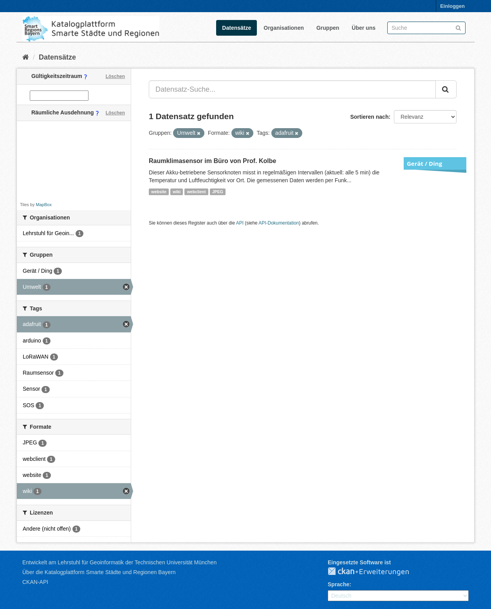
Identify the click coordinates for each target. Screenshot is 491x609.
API (240, 223)
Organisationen (284, 28)
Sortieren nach (369, 117)
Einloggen (452, 6)
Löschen (115, 76)
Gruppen (327, 28)
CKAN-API (35, 582)
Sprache (338, 584)
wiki (177, 191)
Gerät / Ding (424, 163)
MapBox (44, 204)
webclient (196, 191)
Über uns (363, 28)
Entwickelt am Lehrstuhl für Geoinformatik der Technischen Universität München (119, 562)
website (158, 191)
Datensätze (236, 28)
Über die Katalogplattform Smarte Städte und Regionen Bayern (98, 572)
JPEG (217, 191)
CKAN (375, 571)
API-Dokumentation (278, 223)
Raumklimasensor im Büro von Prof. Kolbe (212, 161)
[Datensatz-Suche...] (292, 89)
